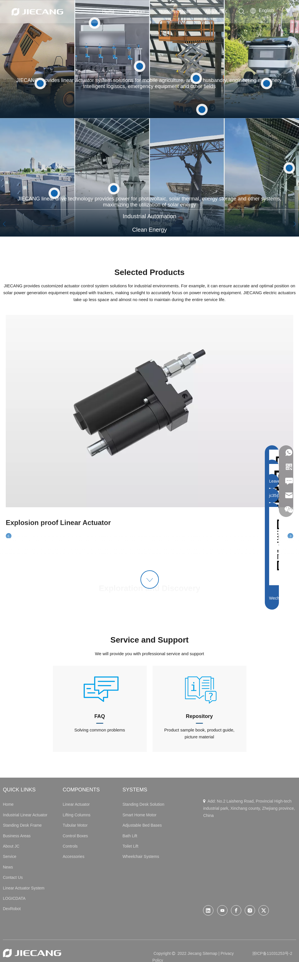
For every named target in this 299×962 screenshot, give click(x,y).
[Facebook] (236, 910)
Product (137, 11)
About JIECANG (221, 11)
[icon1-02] (100, 689)
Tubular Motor (75, 825)
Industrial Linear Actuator (25, 815)
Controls (70, 846)
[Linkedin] (208, 910)
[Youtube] (222, 910)
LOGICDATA (14, 898)
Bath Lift (129, 836)
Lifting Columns (76, 815)
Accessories (73, 856)
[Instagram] (250, 910)
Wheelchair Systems (140, 856)
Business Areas (175, 11)
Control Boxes (75, 836)
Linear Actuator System (24, 888)
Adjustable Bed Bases (142, 825)
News (8, 867)
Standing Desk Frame (22, 825)
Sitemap (209, 953)
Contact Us (13, 877)
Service (9, 856)
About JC (11, 846)
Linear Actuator (76, 804)
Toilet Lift (130, 846)
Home (108, 11)
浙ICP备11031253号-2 (272, 953)
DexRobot (12, 908)
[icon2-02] (199, 689)
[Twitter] (264, 910)
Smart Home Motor (139, 815)
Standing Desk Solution (143, 804)
